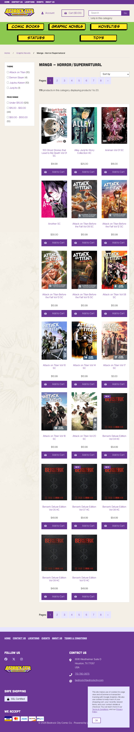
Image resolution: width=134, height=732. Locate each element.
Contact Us (17, 2)
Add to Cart (54, 172)
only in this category (100, 18)
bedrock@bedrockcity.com (89, 680)
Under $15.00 (16, 103)
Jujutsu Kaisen (17, 83)
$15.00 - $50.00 (17, 108)
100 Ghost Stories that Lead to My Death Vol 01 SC (54, 153)
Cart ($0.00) (72, 13)
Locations (29, 2)
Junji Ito (13, 88)
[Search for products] (105, 13)
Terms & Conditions (75, 638)
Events (40, 2)
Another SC (54, 224)
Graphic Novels (23, 53)
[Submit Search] (125, 13)
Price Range (13, 97)
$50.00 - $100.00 (18, 117)
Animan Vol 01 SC (114, 150)
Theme (10, 66)
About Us (50, 2)
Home (6, 2)
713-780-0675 (82, 674)
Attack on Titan (17, 72)
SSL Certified (16, 699)
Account (47, 13)
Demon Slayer (17, 78)
